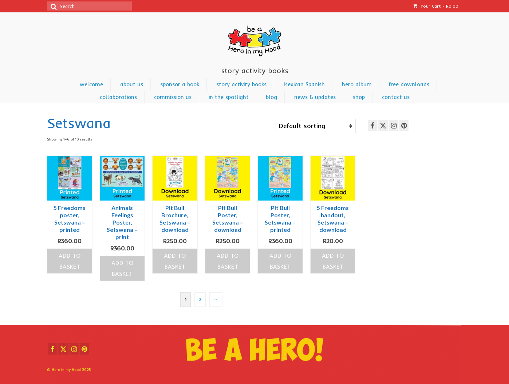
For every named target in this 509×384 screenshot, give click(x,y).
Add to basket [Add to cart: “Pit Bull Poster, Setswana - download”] (227, 261)
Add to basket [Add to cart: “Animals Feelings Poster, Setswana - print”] (122, 268)
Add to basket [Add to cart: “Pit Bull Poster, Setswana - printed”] (280, 261)
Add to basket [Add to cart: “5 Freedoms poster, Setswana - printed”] (69, 261)
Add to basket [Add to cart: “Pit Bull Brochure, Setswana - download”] (175, 261)
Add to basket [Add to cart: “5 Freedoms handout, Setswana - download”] (333, 261)
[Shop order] (316, 126)
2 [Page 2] (200, 299)
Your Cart (435, 6)
